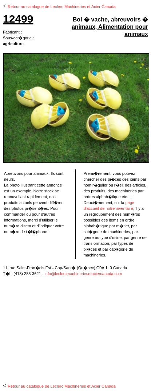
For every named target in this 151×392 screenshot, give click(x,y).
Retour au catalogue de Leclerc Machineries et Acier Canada (62, 6)
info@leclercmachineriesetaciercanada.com (83, 273)
